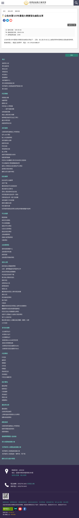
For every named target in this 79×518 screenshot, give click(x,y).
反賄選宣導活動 (6, 251)
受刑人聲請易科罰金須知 (9, 191)
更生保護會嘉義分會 (8, 83)
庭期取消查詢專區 (7, 169)
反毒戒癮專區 (6, 234)
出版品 (4, 303)
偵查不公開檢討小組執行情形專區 (12, 314)
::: (1, 1)
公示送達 (4, 323)
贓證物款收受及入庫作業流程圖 (11, 291)
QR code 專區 (6, 134)
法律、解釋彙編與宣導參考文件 (11, 269)
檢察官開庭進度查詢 (8, 429)
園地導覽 (4, 386)
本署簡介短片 (6, 334)
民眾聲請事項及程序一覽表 (10, 194)
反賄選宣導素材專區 (8, 257)
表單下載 (4, 183)
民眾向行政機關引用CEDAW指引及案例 (14, 160)
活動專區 (4, 240)
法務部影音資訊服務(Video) (10, 348)
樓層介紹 (4, 103)
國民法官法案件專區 (8, 171)
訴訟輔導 (5, 176)
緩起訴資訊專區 (6, 231)
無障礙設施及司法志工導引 (10, 117)
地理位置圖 (15, 475)
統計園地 (5, 382)
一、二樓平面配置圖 (8, 109)
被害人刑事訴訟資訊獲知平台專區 (12, 166)
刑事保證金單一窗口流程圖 (10, 197)
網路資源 (5, 422)
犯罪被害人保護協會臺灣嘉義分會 (12, 86)
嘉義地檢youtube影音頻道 (10, 340)
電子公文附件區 (6, 317)
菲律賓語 (4, 374)
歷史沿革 (5, 69)
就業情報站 (5, 431)
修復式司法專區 (6, 226)
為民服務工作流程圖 (8, 200)
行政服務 (4, 391)
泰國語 (4, 363)
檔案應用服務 (6, 157)
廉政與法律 (5, 405)
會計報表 (4, 300)
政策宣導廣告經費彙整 (9, 271)
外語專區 (5, 353)
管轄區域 (5, 72)
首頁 (4, 11)
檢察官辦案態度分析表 (9, 154)
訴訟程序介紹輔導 (7, 180)
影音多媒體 (5, 328)
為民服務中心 (6, 80)
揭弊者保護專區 (6, 417)
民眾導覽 (5, 93)
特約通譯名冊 (6, 206)
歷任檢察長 (5, 66)
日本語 (4, 366)
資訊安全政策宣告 (33, 502)
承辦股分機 (5, 97)
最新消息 (17, 11)
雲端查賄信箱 (6, 149)
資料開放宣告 (13, 502)
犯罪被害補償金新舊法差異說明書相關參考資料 (16, 208)
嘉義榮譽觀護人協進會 (9, 436)
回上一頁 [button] (72, 25)
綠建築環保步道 (6, 123)
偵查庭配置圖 (6, 112)
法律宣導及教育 (6, 411)
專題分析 (4, 397)
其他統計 (4, 394)
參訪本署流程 (6, 120)
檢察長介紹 (5, 63)
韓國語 (4, 368)
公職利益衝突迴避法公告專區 (11, 414)
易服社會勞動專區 (7, 237)
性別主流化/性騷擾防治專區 (10, 311)
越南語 (4, 360)
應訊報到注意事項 (7, 189)
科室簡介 (5, 74)
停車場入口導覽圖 (7, 106)
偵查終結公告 (6, 283)
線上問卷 (4, 151)
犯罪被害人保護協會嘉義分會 (11, 447)
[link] (4, 20)
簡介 (3, 59)
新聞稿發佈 (5, 286)
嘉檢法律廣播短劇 (7, 343)
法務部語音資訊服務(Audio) (10, 346)
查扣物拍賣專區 (6, 297)
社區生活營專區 (6, 228)
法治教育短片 (6, 331)
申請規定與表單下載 (8, 274)
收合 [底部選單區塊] (72, 55)
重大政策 (5, 89)
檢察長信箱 (5, 143)
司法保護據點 (6, 223)
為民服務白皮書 (6, 140)
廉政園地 (4, 408)
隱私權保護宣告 (23, 502)
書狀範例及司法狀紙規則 (9, 186)
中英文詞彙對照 (6, 377)
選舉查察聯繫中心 (7, 249)
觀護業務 (4, 217)
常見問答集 (42, 502)
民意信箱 (4, 146)
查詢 (76, 3)
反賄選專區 (5, 245)
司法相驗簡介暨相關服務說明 (11, 163)
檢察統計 (4, 388)
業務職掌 (5, 77)
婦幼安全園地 (6, 220)
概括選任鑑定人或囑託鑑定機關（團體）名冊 (15, 320)
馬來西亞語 (5, 371)
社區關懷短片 (6, 337)
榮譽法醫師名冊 (6, 203)
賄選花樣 (4, 254)
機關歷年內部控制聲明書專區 (11, 308)
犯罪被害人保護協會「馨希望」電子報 (13, 454)
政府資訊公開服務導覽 (9, 266)
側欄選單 (2, 3)
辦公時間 (23, 475)
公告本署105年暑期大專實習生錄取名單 (23, 15)
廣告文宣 (4, 294)
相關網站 (4, 400)
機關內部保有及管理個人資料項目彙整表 (14, 306)
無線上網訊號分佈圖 (8, 114)
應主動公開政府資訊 (8, 277)
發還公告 (4, 289)
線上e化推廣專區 (7, 137)
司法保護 (5, 213)
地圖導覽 (4, 100)
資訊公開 (10, 11)
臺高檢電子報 (50, 502)
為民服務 (5, 128)
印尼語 (4, 357)
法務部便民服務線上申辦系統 (11, 132)
